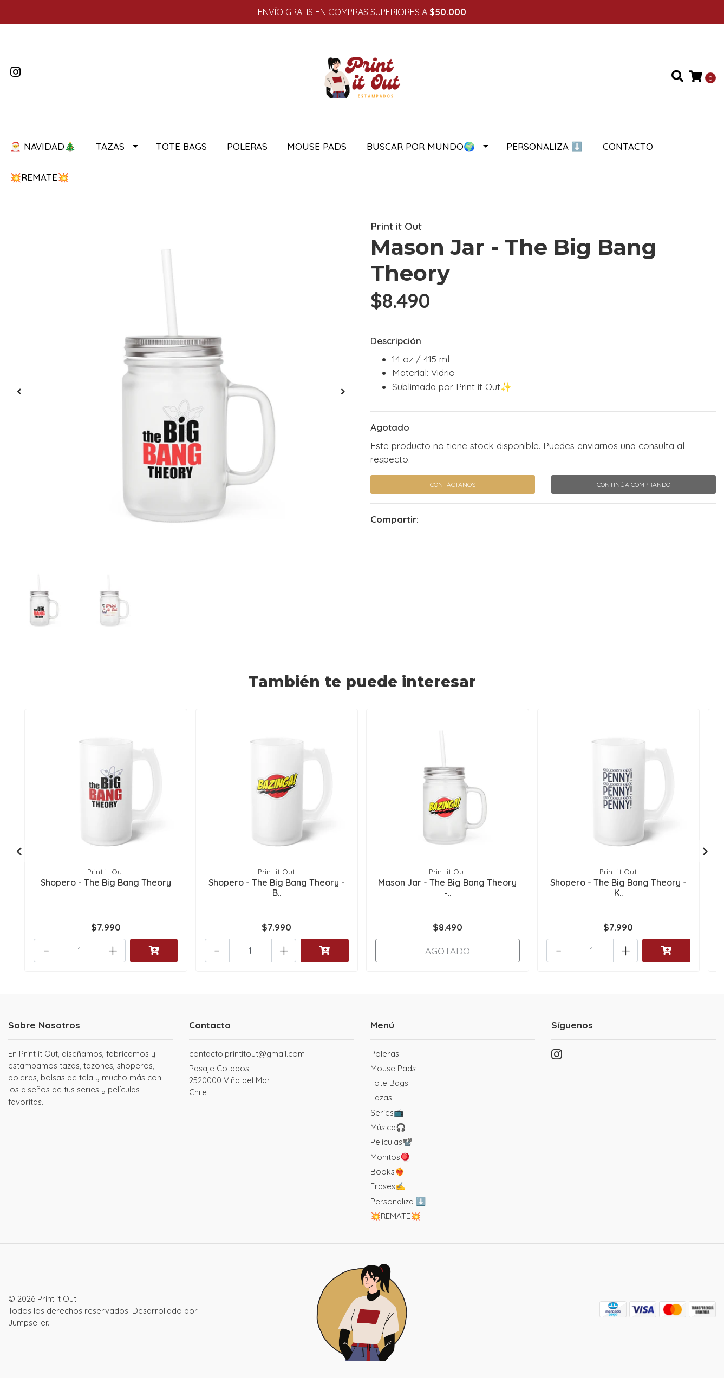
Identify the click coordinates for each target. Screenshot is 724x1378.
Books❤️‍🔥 (387, 1171)
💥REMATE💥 (39, 177)
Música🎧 (388, 1127)
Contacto (628, 146)
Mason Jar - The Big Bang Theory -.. (447, 887)
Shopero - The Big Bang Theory (106, 882)
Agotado (389, 427)
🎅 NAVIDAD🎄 (43, 146)
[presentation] (19, 392)
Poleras (247, 146)
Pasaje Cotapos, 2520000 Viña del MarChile (229, 1080)
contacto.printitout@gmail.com (247, 1054)
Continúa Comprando (633, 484)
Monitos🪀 (390, 1157)
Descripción (395, 340)
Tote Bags (181, 146)
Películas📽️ (391, 1142)
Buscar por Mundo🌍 (421, 146)
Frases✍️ (388, 1186)
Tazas (110, 146)
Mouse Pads (317, 146)
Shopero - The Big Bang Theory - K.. (618, 887)
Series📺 (387, 1112)
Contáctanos (452, 484)
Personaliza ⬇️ (544, 146)
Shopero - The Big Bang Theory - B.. (276, 887)
